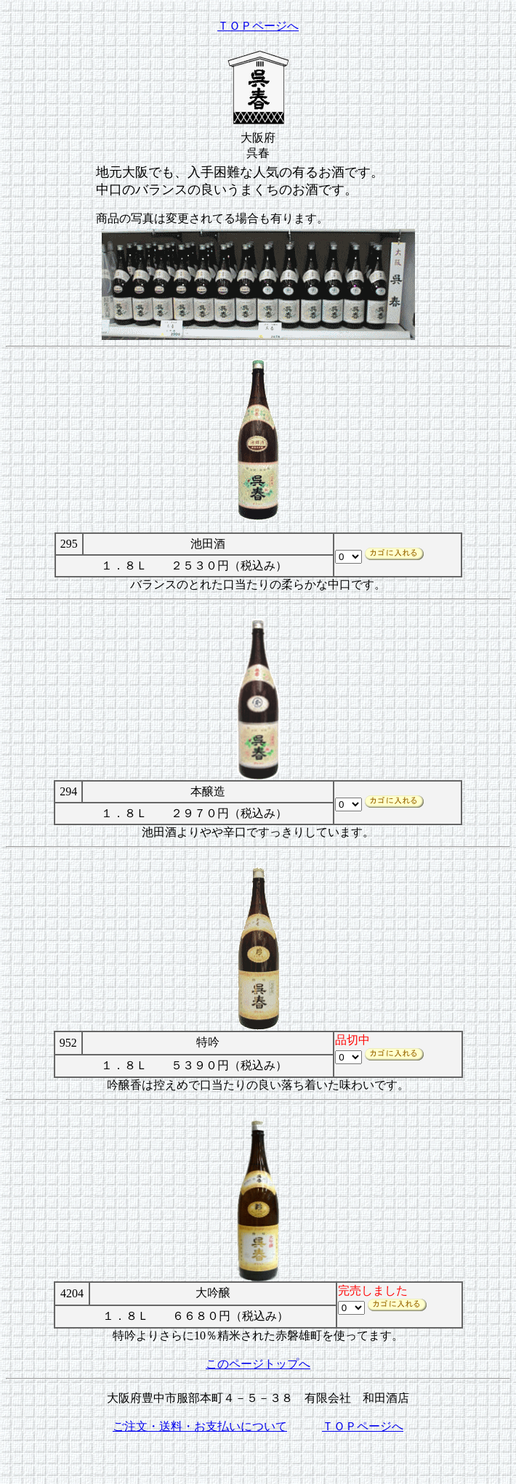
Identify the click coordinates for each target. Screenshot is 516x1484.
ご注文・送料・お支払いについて (200, 1426)
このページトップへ (258, 1364)
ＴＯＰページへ (258, 26)
